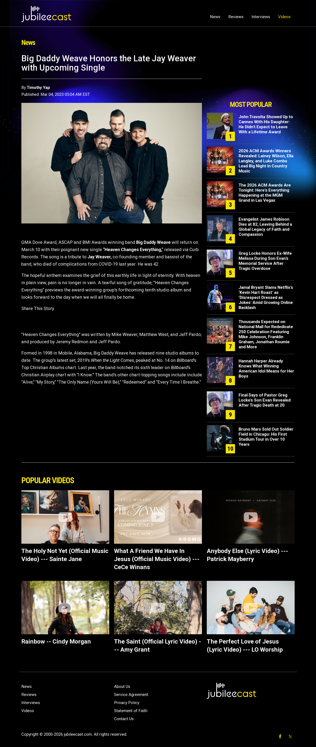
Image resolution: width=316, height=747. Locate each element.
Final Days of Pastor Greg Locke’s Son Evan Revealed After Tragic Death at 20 (265, 400)
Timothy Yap (38, 87)
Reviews (235, 16)
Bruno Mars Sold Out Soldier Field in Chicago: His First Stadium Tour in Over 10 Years (266, 437)
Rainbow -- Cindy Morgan (56, 641)
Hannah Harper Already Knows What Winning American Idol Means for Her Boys (266, 369)
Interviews (261, 16)
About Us (122, 686)
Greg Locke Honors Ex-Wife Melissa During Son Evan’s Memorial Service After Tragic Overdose (265, 261)
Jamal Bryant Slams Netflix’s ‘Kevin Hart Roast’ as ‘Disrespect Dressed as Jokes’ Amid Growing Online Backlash (266, 297)
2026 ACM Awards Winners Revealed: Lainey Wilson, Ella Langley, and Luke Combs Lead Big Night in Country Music (266, 160)
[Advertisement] (250, 76)
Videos (284, 16)
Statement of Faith (130, 710)
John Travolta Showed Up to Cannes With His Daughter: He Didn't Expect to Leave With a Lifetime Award (266, 124)
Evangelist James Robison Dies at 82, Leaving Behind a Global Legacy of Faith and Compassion (265, 227)
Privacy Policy (126, 702)
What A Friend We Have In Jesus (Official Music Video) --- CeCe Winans (157, 559)
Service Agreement (131, 694)
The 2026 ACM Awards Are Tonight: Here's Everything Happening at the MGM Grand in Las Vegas (265, 193)
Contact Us (124, 718)
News (215, 16)
